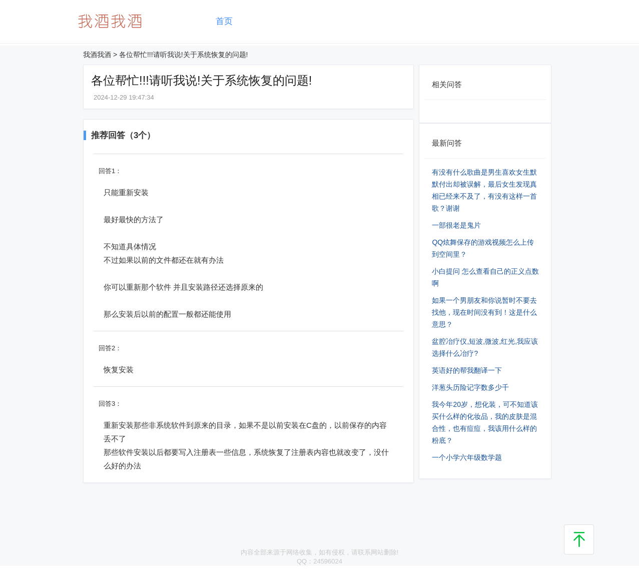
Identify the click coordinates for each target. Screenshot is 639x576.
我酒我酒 (97, 55)
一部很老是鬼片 (456, 225)
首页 (224, 21)
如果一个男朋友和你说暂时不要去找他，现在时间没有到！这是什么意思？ (484, 312)
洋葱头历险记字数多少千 (470, 387)
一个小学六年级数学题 (467, 457)
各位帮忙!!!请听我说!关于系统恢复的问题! (183, 55)
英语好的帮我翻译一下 (467, 370)
